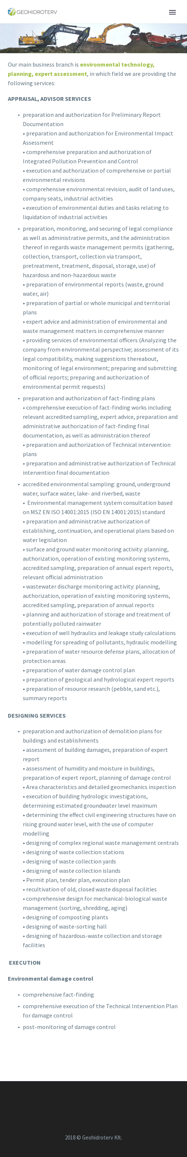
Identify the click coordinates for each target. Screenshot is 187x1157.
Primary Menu (172, 12)
